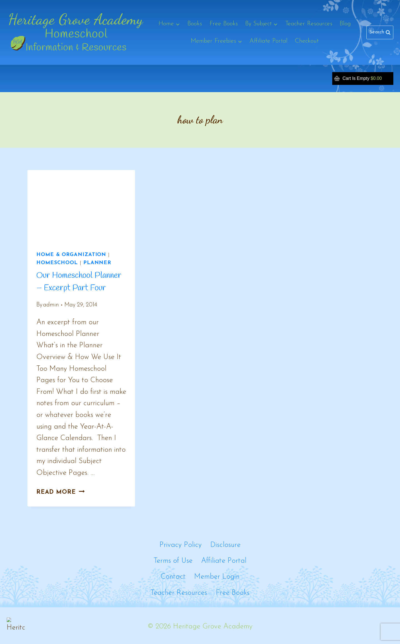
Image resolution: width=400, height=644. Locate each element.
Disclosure (225, 545)
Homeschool (57, 263)
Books (194, 24)
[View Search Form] (379, 32)
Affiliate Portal (268, 41)
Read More (60, 492)
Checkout (307, 41)
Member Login (216, 577)
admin (51, 305)
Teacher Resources (308, 24)
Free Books (223, 24)
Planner (97, 263)
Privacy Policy (180, 545)
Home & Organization (71, 254)
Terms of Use (173, 561)
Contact (173, 577)
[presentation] (81, 206)
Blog (345, 24)
